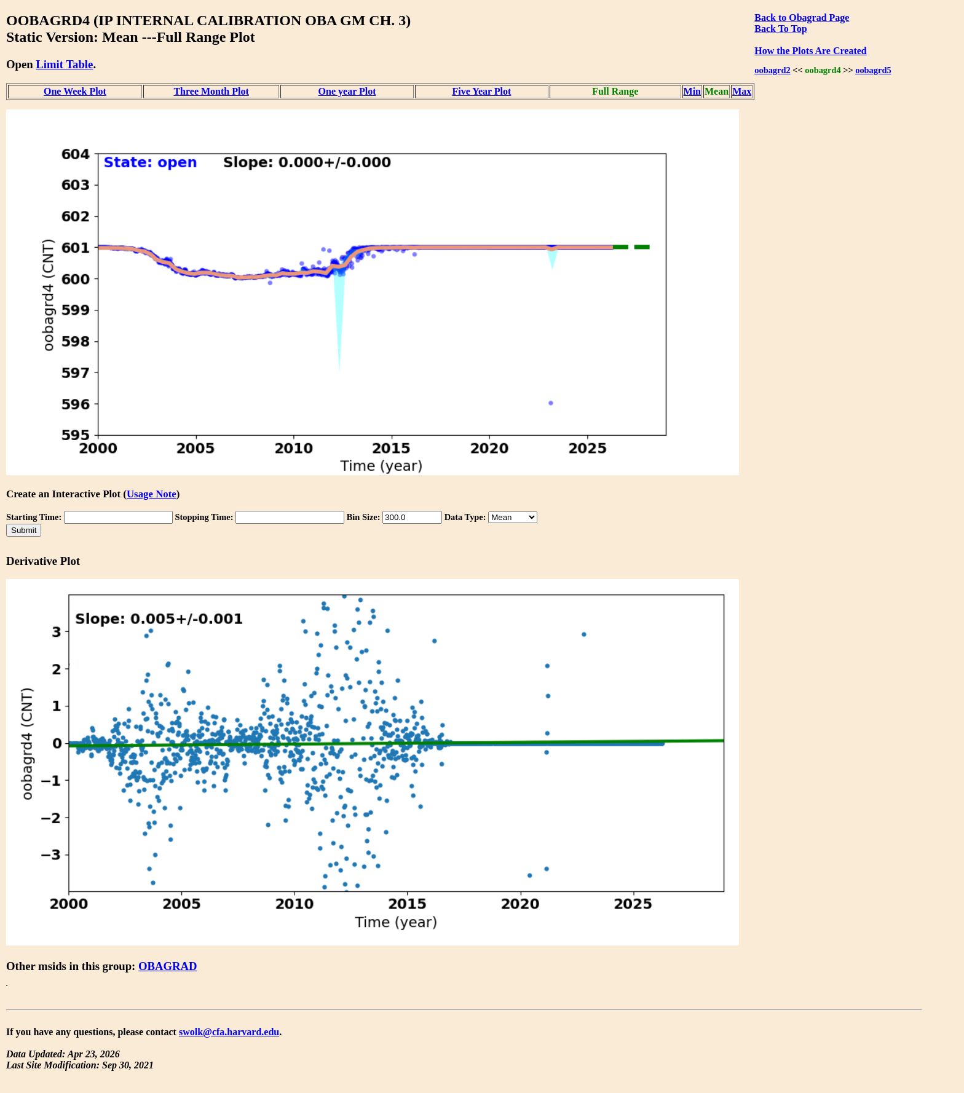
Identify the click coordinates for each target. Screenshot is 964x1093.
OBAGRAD (167, 966)
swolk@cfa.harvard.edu (229, 1032)
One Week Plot (75, 91)
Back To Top (780, 28)
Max (741, 91)
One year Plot (347, 91)
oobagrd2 (772, 70)
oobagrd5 (873, 70)
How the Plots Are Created (810, 50)
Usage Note (151, 494)
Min (692, 91)
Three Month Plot (210, 91)
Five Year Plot (481, 91)
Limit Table (64, 64)
